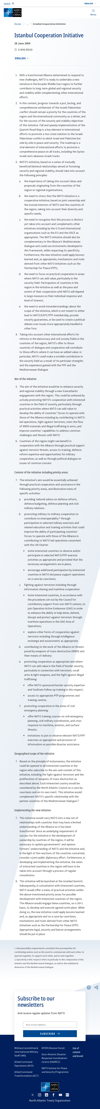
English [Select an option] (20, 58)
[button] (90, 3)
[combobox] (90, 3)
